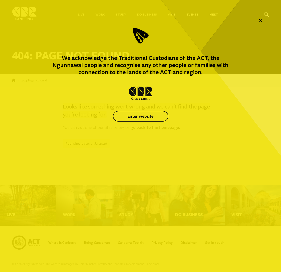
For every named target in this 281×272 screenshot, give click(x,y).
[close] (260, 21)
